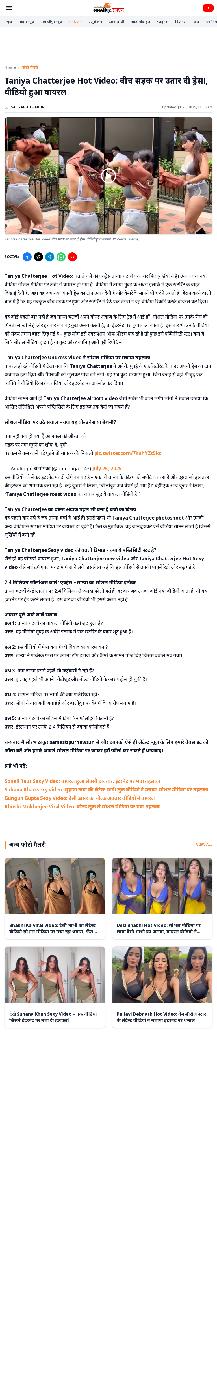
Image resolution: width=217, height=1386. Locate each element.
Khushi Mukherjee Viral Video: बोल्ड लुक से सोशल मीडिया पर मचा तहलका (82, 806)
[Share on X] (38, 256)
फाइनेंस (162, 21)
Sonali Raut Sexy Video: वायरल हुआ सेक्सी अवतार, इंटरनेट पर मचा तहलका (82, 781)
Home (10, 67)
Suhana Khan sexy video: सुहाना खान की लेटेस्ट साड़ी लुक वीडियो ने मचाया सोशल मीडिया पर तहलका (106, 789)
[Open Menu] (9, 8)
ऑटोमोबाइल (140, 21)
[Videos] (208, 8)
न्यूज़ (9, 21)
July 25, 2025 (107, 468)
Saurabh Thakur (27, 107)
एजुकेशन (95, 21)
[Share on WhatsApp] (61, 256)
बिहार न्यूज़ (26, 21)
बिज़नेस (180, 21)
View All (204, 844)
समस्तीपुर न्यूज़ (51, 21)
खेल (196, 21)
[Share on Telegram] (49, 256)
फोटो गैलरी (30, 67)
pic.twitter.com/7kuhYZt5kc (127, 453)
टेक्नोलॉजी (116, 21)
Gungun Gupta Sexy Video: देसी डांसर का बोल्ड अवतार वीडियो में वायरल (80, 798)
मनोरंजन (75, 21)
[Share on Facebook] (27, 256)
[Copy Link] (72, 256)
